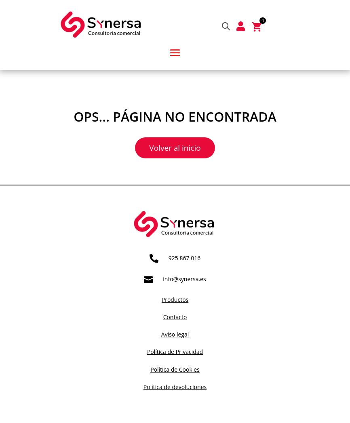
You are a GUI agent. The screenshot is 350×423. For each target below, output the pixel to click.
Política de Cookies (175, 369)
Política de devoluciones (175, 387)
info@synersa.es (184, 279)
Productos (175, 299)
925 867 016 (184, 258)
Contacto (175, 317)
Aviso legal (175, 334)
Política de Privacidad (175, 352)
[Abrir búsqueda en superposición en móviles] (226, 26)
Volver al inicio (174, 148)
